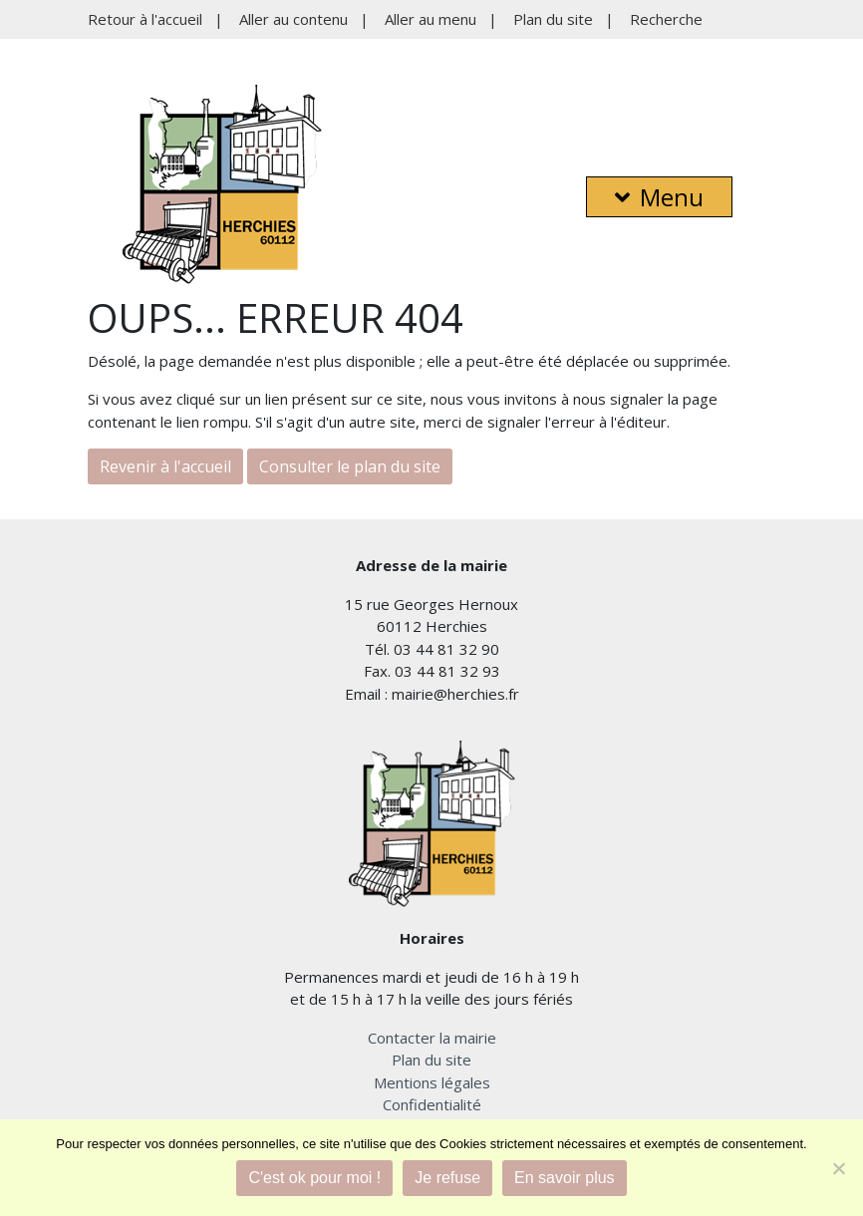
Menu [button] (659, 196)
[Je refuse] (838, 1168)
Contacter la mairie (432, 1038)
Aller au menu (430, 19)
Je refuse (447, 1177)
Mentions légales (432, 1082)
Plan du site (553, 19)
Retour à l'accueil (145, 19)
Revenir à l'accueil (165, 466)
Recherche (666, 19)
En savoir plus (564, 1177)
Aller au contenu (293, 19)
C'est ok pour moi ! (314, 1177)
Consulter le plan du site (349, 466)
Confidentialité (432, 1104)
